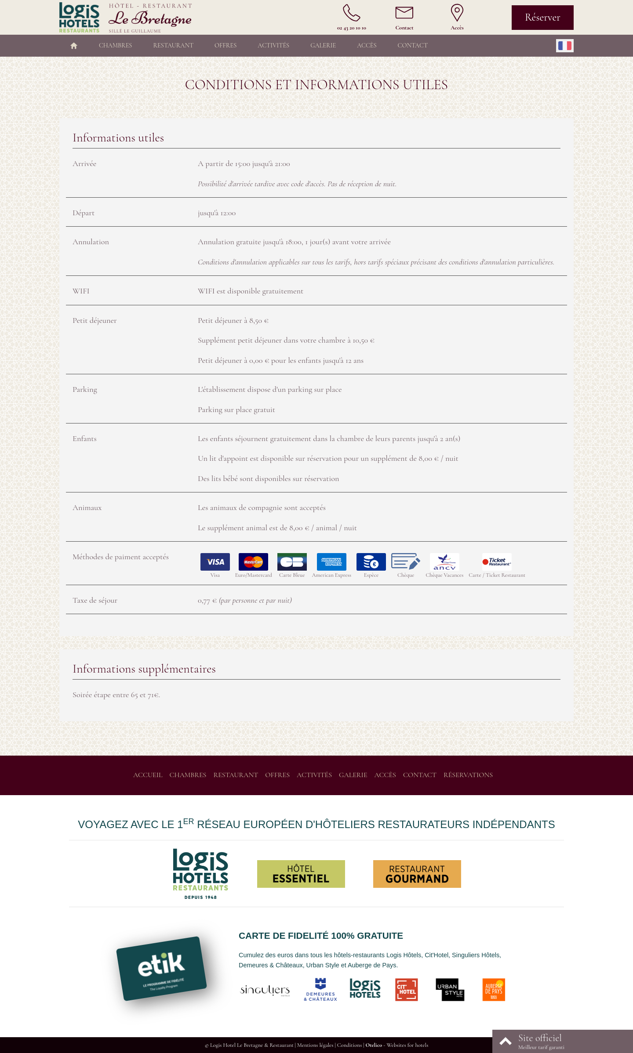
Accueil (148, 775)
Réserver (542, 17)
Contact (413, 45)
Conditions (349, 1045)
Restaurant (173, 45)
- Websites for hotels (396, 1045)
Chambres (115, 45)
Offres (225, 45)
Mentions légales (315, 1045)
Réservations (468, 775)
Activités (273, 45)
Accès (366, 45)
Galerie (323, 45)
